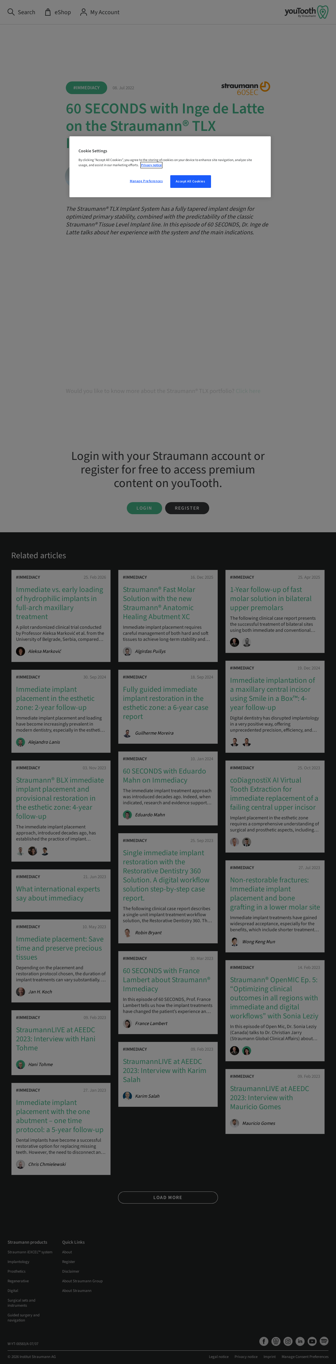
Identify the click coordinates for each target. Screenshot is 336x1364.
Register (187, 508)
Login (144, 508)
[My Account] (100, 12)
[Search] (21, 12)
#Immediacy (86, 87)
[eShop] (57, 12)
